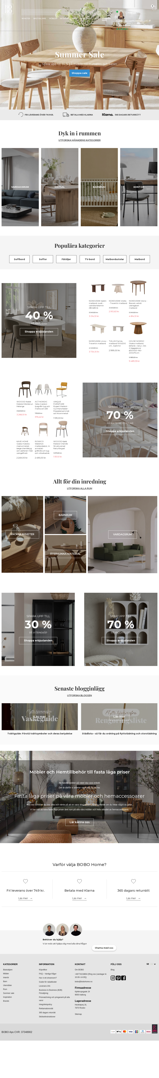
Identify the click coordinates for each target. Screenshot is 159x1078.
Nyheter (26, 19)
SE (149, 964)
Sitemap (78, 1014)
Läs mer (23, 898)
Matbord (140, 259)
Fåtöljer (66, 259)
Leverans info (44, 986)
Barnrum (99, 187)
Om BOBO (79, 970)
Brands (6, 1001)
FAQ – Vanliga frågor (47, 974)
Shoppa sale (79, 72)
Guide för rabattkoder (48, 982)
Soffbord (19, 259)
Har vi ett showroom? (48, 978)
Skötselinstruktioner (47, 1017)
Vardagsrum (20, 187)
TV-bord (90, 259)
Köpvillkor (43, 970)
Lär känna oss (79, 822)
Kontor (138, 187)
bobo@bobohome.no (83, 982)
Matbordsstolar (115, 259)
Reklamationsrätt (46, 1008)
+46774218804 (81, 974)
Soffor (43, 259)
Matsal (60, 187)
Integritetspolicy (45, 1004)
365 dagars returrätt (128, 115)
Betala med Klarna (82, 115)
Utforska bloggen (79, 695)
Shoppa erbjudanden (39, 331)
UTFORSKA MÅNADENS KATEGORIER (80, 140)
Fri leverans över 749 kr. (39, 115)
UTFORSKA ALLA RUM (79, 488)
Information (46, 964)
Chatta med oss (123, 25)
